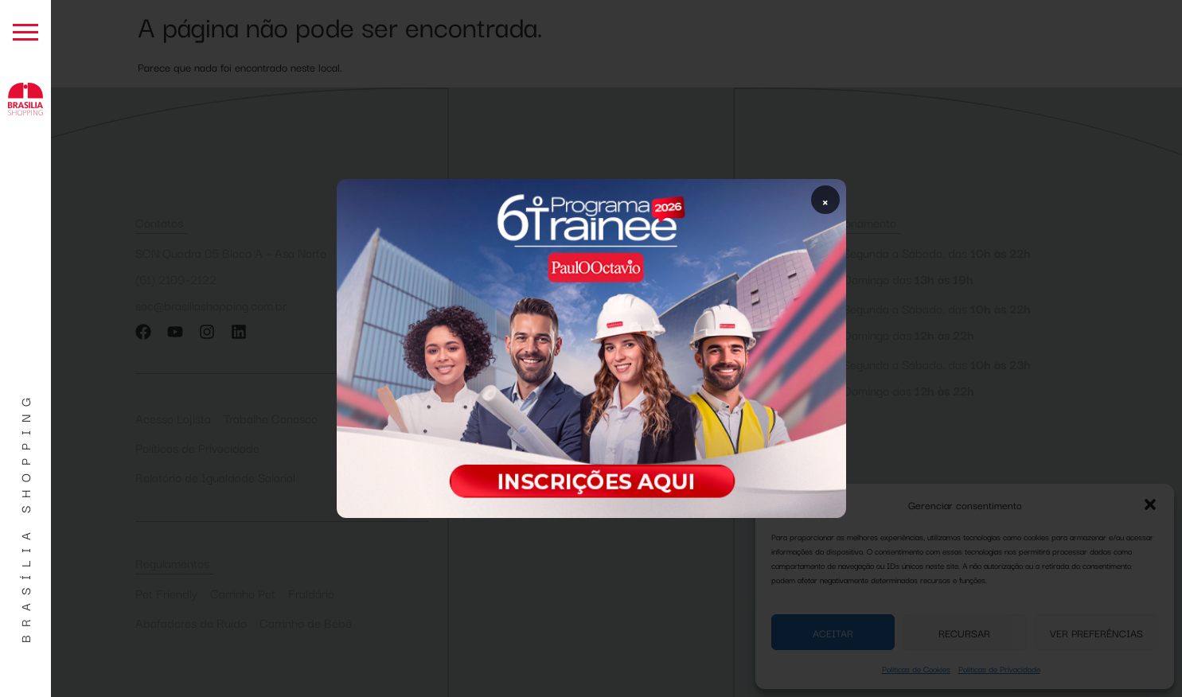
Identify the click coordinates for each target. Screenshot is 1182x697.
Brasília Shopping (24, 516)
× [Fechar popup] (825, 199)
